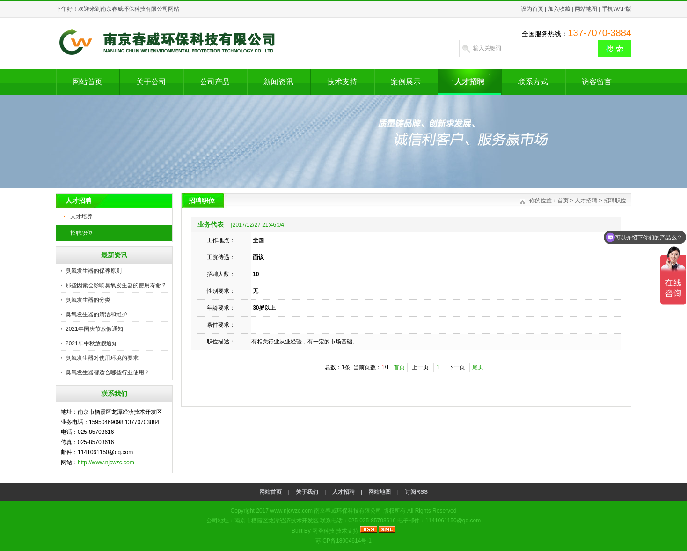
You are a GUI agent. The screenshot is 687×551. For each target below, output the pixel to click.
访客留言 (597, 82)
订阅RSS (416, 492)
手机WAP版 (616, 9)
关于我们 (307, 492)
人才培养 (81, 216)
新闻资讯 (278, 82)
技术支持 (342, 82)
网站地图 (586, 9)
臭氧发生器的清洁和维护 (96, 314)
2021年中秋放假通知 (91, 343)
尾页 (477, 367)
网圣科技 (323, 531)
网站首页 (87, 82)
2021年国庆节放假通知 (94, 329)
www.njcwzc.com (291, 510)
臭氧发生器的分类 (88, 300)
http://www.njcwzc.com (106, 462)
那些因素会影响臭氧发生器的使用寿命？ (116, 285)
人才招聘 (469, 82)
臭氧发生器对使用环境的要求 (102, 358)
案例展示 (406, 82)
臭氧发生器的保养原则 (94, 271)
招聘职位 (81, 233)
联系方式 (533, 82)
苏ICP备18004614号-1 (343, 540)
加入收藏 (559, 9)
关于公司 (151, 82)
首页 (563, 200)
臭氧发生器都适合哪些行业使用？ (108, 372)
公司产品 (215, 82)
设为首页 (532, 9)
